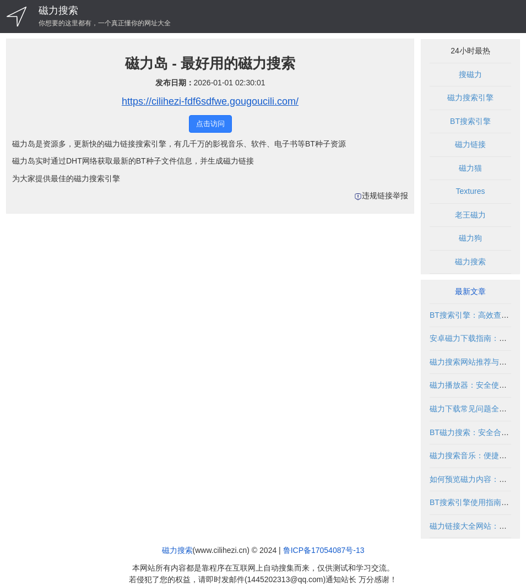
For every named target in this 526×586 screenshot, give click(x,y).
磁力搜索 (58, 10)
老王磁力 (470, 214)
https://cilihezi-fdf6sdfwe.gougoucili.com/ (210, 101)
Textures (470, 191)
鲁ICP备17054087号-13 (324, 550)
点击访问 (210, 124)
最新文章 (470, 291)
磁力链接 (470, 144)
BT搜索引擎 (470, 121)
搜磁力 (470, 74)
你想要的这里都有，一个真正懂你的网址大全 (105, 23)
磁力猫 (470, 168)
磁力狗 (470, 238)
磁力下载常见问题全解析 (472, 408)
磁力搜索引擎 (470, 97)
